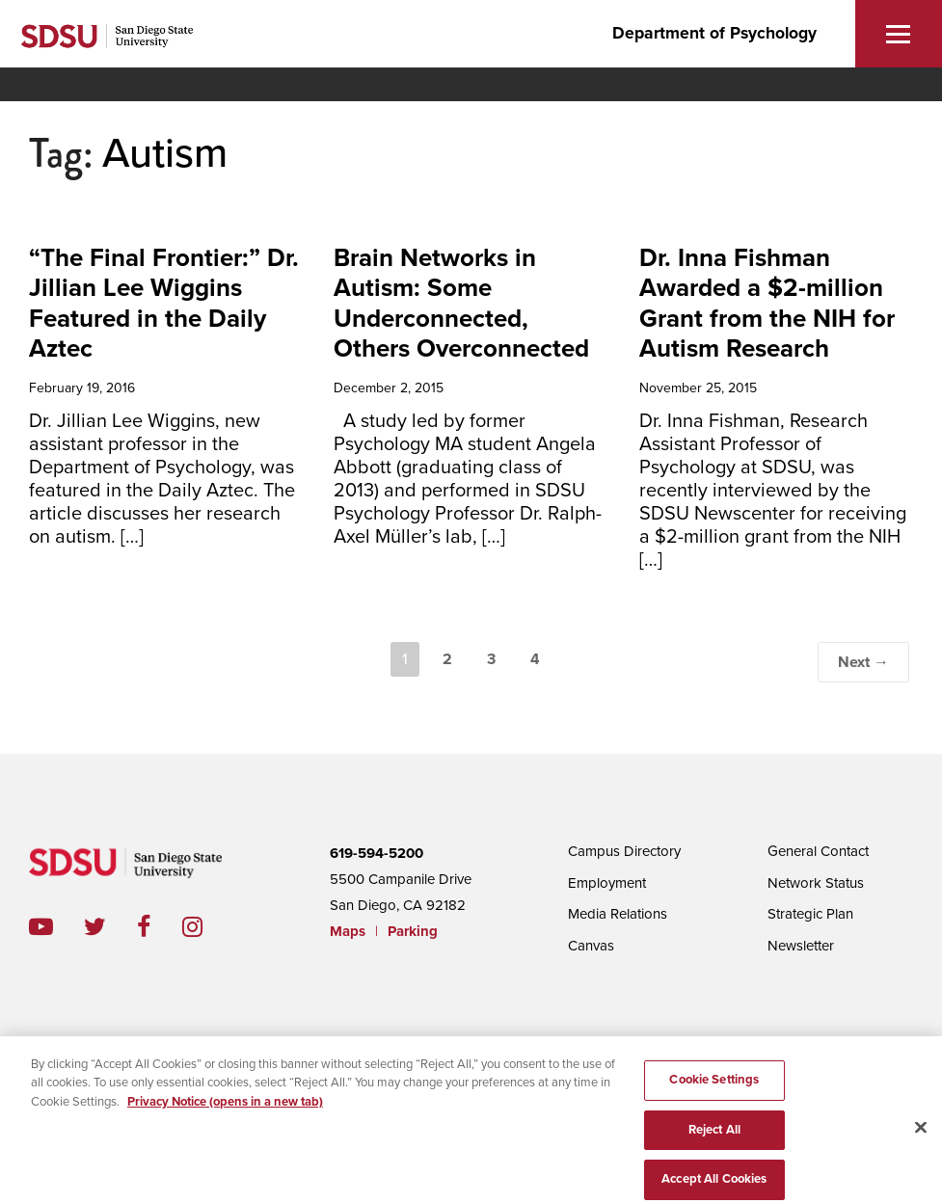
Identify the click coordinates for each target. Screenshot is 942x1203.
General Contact (818, 851)
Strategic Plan (810, 913)
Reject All (714, 1138)
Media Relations (617, 913)
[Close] (921, 1136)
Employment (607, 883)
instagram (207, 927)
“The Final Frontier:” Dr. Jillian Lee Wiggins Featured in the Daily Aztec (164, 303)
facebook (159, 927)
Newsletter (800, 945)
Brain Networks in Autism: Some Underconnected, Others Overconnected (461, 303)
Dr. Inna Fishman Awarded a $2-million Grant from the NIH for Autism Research (767, 303)
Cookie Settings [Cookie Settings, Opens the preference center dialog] (714, 1088)
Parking (413, 931)
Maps (347, 931)
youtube (41, 927)
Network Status (815, 883)
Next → (863, 662)
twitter (110, 927)
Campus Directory (624, 851)
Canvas (591, 945)
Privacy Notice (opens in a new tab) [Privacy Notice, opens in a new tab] (225, 1110)
